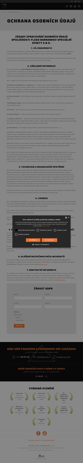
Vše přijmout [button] (33, 240)
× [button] (68, 217)
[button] (41, 244)
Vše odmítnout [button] (49, 240)
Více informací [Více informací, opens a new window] (46, 226)
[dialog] (41, 231)
